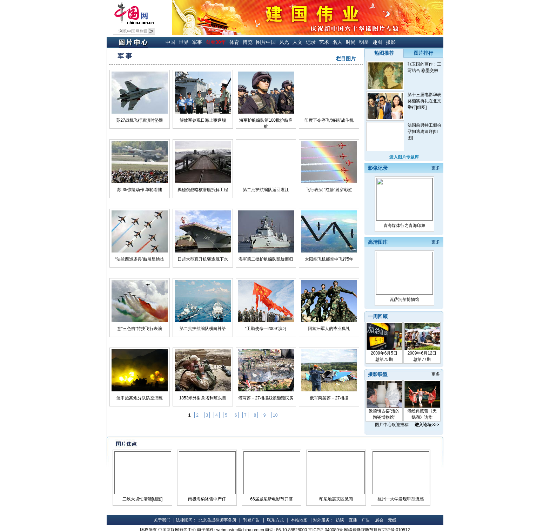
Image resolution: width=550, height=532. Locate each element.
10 (275, 415)
